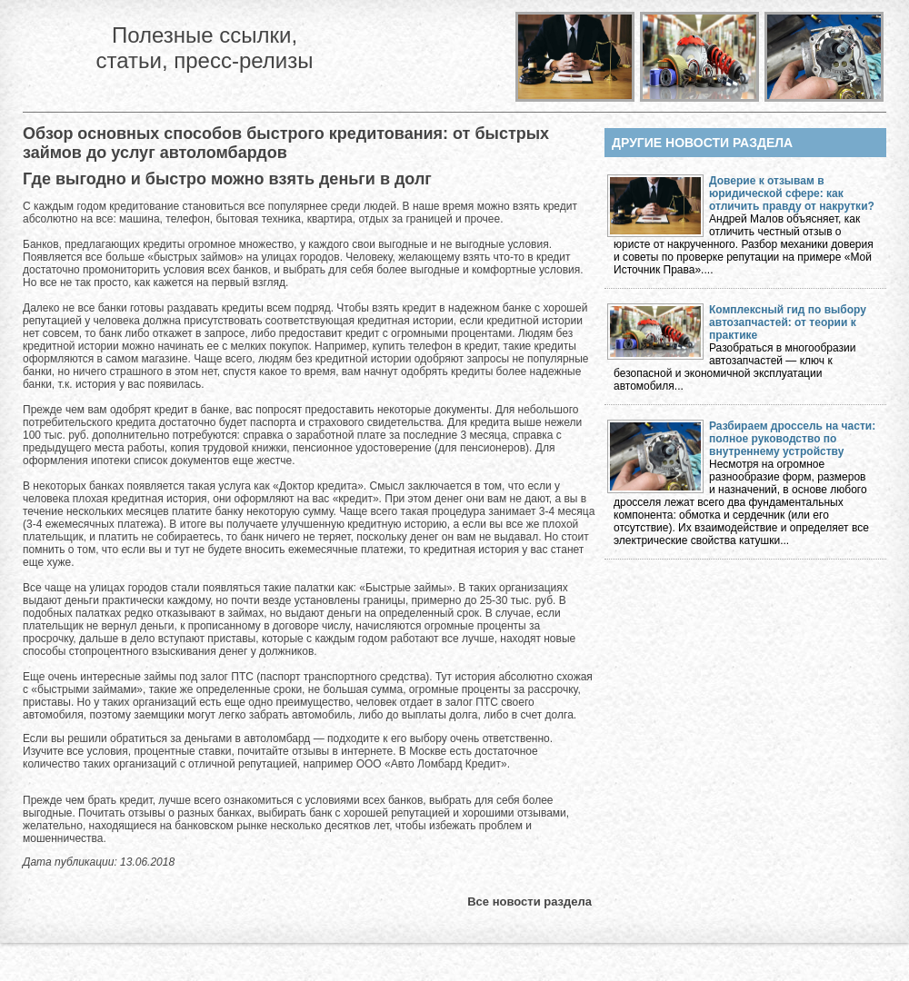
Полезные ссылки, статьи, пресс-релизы (204, 48)
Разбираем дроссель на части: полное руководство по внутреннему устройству (792, 439)
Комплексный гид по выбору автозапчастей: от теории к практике (787, 322)
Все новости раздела (529, 901)
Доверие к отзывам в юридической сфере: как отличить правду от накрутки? (791, 193)
